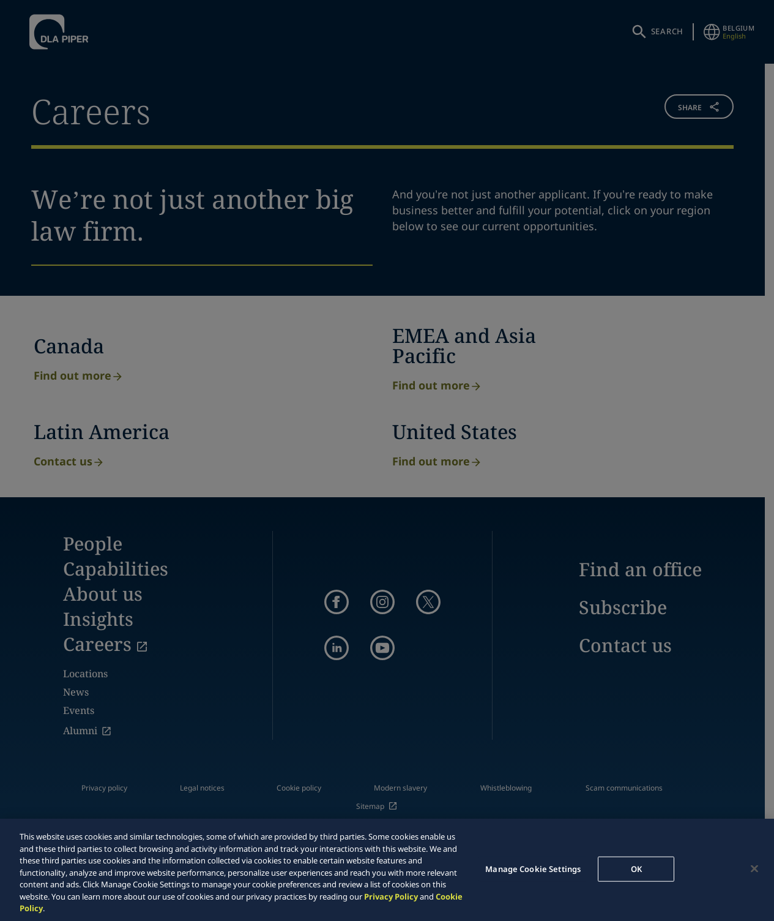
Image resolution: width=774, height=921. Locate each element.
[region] (387, 870)
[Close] (754, 868)
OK (636, 868)
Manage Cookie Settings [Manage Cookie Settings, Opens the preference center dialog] (533, 868)
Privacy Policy (391, 896)
